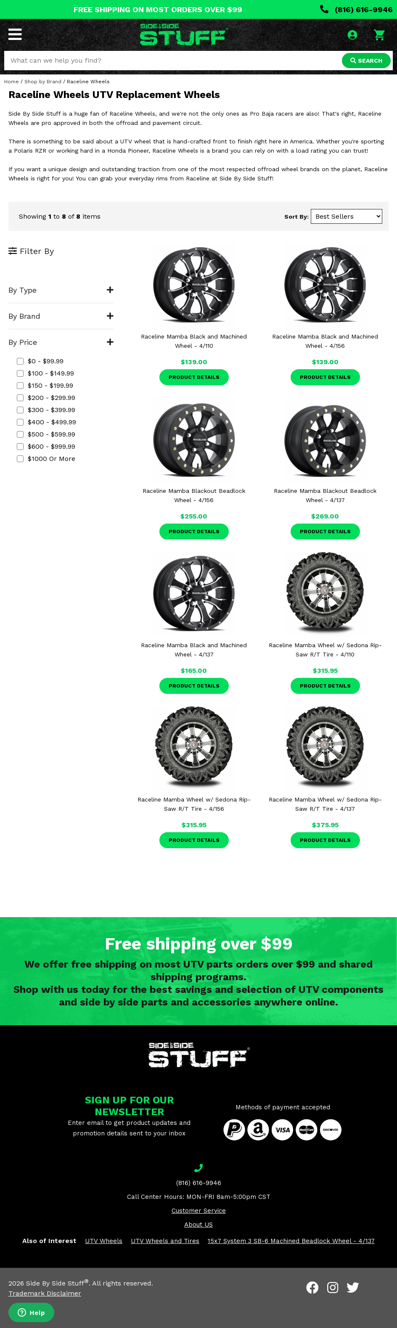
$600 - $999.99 (46, 446)
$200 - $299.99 (46, 398)
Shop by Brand (42, 82)
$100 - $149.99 (45, 373)
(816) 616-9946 (356, 9)
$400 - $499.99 (46, 422)
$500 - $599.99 (46, 434)
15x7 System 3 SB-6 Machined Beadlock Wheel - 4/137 (291, 1241)
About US (198, 1224)
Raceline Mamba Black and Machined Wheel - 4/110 (194, 341)
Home (11, 82)
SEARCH (366, 60)
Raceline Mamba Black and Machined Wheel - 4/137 (194, 650)
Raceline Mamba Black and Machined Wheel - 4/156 (325, 341)
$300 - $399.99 (46, 410)
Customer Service (199, 1210)
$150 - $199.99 (45, 385)
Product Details (194, 377)
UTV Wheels (103, 1241)
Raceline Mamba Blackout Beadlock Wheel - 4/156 (194, 495)
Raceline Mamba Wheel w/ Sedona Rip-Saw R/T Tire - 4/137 (325, 804)
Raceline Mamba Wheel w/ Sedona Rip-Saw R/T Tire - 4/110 (325, 650)
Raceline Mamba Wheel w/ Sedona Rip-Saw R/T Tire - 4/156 (194, 804)
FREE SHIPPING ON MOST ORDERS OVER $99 (158, 9)
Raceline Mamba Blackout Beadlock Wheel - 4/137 (325, 495)
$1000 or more (46, 459)
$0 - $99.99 (40, 361)
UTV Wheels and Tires (165, 1241)
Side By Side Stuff (57, 1283)
